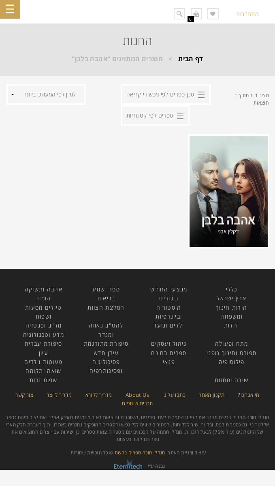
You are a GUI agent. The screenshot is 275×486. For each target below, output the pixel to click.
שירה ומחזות (231, 380)
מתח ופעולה (231, 343)
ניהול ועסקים (169, 343)
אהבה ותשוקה (43, 289)
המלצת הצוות (105, 307)
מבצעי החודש (168, 289)
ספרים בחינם (168, 353)
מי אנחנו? (248, 394)
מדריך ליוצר (59, 394)
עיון (43, 353)
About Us (137, 394)
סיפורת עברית (43, 343)
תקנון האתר (211, 394)
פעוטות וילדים (43, 362)
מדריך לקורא (98, 394)
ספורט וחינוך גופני (231, 353)
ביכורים (168, 298)
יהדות (231, 325)
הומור (43, 298)
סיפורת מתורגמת (106, 343)
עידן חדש (106, 353)
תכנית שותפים (137, 403)
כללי (231, 289)
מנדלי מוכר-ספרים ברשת (140, 452)
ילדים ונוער (168, 325)
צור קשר (24, 394)
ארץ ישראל (231, 298)
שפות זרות (44, 380)
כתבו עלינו (173, 394)
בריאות (106, 298)
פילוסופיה (232, 362)
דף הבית (190, 58)
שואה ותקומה (43, 371)
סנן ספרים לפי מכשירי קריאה (160, 94)
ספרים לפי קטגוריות (149, 115)
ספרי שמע (105, 289)
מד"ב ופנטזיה (44, 325)
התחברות (247, 14)
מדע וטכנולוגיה (43, 334)
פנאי (169, 362)
